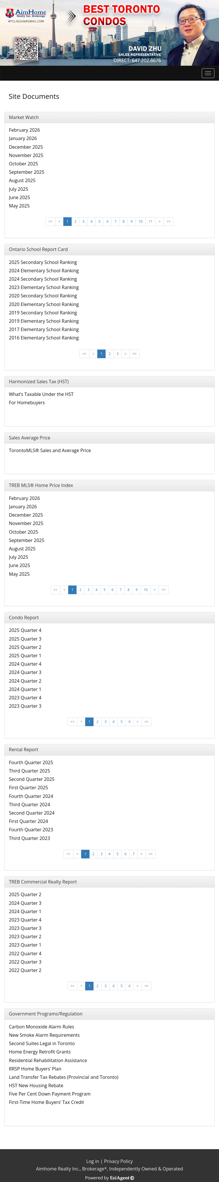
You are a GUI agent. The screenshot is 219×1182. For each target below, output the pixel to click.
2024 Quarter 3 (25, 672)
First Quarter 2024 (28, 821)
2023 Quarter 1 (25, 945)
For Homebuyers (27, 402)
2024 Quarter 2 (25, 681)
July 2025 (18, 189)
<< (50, 221)
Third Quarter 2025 (29, 771)
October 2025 (23, 164)
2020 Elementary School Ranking (44, 304)
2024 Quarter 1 (25, 689)
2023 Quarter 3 (25, 706)
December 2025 (26, 147)
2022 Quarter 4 (25, 953)
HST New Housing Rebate (36, 1085)
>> (169, 221)
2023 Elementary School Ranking (44, 287)
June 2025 (19, 197)
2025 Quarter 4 (25, 630)
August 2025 (22, 180)
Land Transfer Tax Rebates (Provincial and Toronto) (63, 1077)
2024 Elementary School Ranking (44, 270)
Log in (92, 1161)
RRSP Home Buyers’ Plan (35, 1069)
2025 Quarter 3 (25, 639)
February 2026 (24, 130)
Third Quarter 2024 (29, 804)
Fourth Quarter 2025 (31, 762)
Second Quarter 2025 (31, 779)
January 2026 (23, 138)
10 (141, 221)
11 (150, 221)
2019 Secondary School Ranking (43, 312)
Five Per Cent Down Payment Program (50, 1094)
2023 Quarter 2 (25, 936)
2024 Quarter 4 (25, 664)
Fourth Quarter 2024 (31, 796)
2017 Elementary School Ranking (44, 329)
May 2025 (19, 206)
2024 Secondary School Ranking (43, 279)
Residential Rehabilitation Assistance (48, 1060)
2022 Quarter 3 (25, 962)
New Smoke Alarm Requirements (44, 1035)
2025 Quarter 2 (25, 647)
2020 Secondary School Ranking (43, 295)
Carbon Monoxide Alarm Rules (41, 1027)
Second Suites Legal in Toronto (42, 1043)
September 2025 (26, 172)
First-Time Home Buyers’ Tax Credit (46, 1102)
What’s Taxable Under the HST (41, 394)
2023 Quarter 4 (25, 697)
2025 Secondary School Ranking (43, 262)
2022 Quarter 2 (25, 970)
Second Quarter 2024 (31, 813)
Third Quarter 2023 (29, 838)
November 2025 (26, 155)
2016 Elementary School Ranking (44, 338)
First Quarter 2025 (28, 787)
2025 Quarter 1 (25, 655)
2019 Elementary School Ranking (44, 321)
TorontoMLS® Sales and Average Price (50, 450)
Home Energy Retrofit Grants (40, 1052)
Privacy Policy (118, 1161)
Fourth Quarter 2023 (31, 829)
